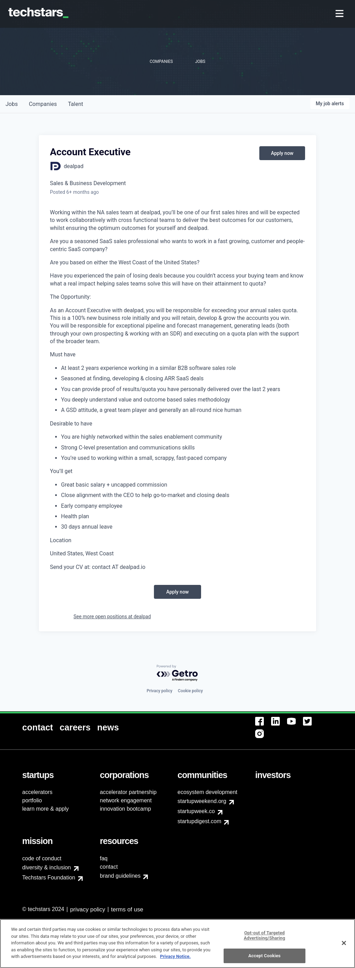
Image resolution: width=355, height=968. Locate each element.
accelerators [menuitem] (37, 792)
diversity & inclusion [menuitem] (46, 867)
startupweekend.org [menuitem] (202, 801)
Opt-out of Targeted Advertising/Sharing (264, 939)
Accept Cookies (264, 959)
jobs (12, 104)
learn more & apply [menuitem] (45, 809)
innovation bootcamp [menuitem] (125, 809)
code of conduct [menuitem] (41, 858)
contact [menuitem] (109, 867)
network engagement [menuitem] (125, 800)
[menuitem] (340, 14)
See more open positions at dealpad (112, 616)
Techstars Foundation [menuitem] (48, 877)
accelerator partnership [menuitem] (128, 792)
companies (43, 104)
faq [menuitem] (103, 858)
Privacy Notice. (175, 960)
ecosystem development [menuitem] (207, 792)
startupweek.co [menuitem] (196, 811)
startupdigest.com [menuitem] (199, 821)
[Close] (344, 946)
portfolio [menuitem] (32, 800)
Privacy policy (159, 690)
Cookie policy (190, 690)
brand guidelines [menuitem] (120, 876)
